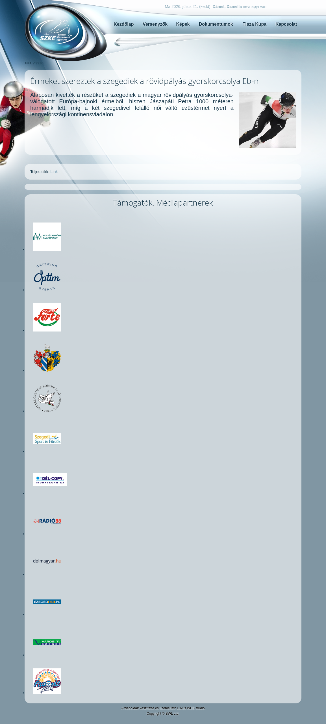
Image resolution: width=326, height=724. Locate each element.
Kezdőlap (124, 24)
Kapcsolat (286, 24)
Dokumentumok (216, 24)
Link (54, 171)
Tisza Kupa (254, 24)
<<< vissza (34, 63)
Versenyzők (155, 24)
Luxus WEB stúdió (191, 708)
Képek (183, 24)
